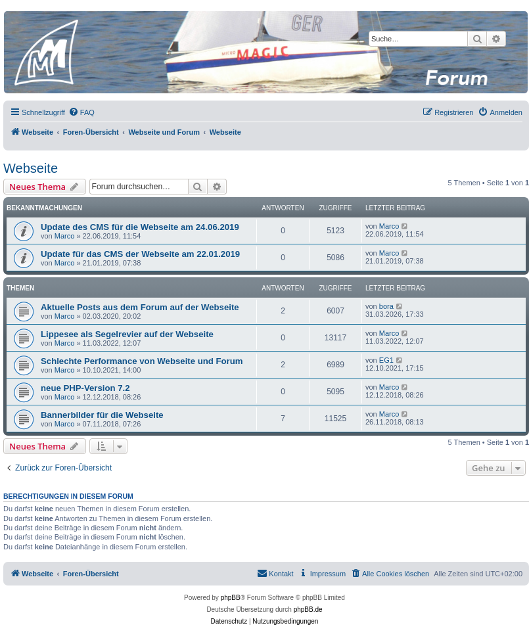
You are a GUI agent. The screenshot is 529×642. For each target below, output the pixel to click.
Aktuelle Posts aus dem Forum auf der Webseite (140, 307)
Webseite (30, 168)
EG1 (386, 360)
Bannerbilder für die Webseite (102, 415)
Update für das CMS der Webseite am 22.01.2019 (140, 254)
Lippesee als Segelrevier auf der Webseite (127, 334)
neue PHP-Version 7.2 (85, 388)
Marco (65, 236)
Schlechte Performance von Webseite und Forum (142, 361)
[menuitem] (81, 112)
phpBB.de (308, 609)
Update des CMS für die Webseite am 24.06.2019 (140, 227)
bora (386, 306)
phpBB (231, 597)
